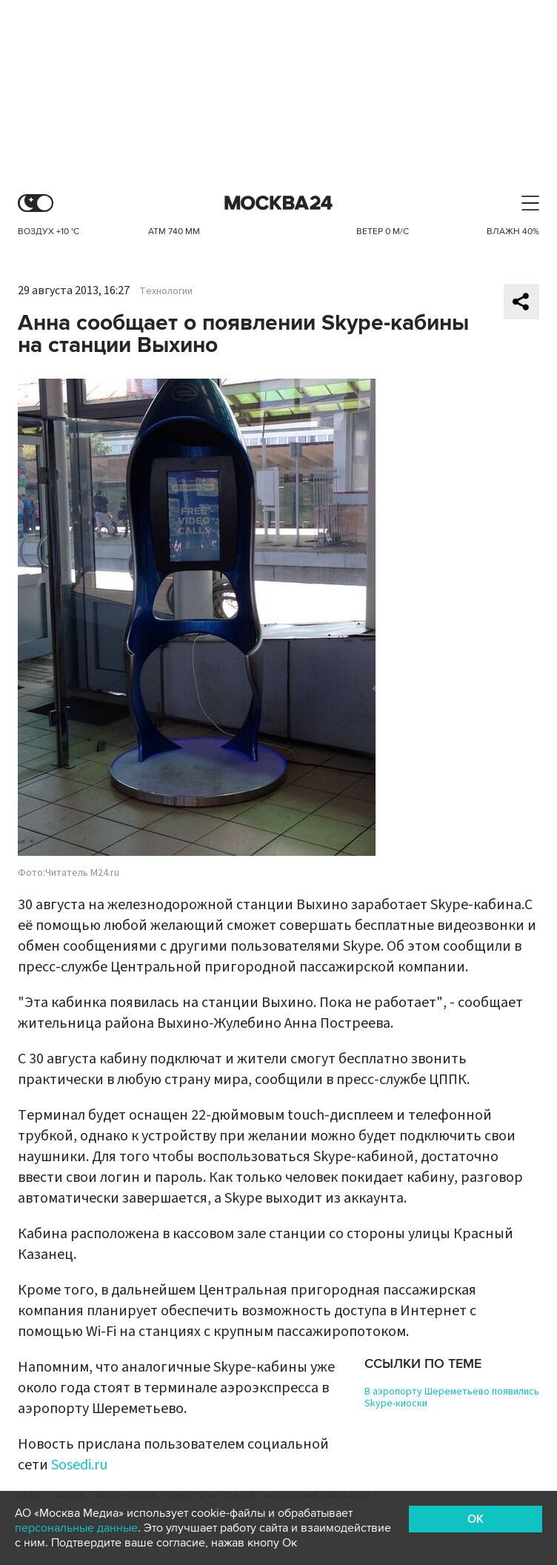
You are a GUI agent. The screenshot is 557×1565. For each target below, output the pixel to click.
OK (475, 1519)
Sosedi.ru (79, 1465)
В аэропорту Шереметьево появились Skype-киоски (451, 1397)
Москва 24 (278, 203)
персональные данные (76, 1528)
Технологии (166, 291)
